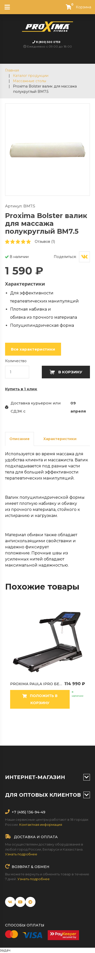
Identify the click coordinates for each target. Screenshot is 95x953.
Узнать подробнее (21, 854)
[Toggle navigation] (7, 7)
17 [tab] (62, 734)
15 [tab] (47, 734)
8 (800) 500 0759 (48, 42)
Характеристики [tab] (60, 439)
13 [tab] (32, 734)
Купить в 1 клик (21, 388)
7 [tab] (55, 727)
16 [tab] (55, 734)
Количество (16, 361)
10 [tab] (78, 727)
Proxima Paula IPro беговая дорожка (50, 684)
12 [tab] (24, 734)
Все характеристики (33, 349)
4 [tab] (32, 727)
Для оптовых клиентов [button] (47, 795)
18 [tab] (70, 734)
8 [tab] (62, 727)
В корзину (66, 372)
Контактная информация (40, 824)
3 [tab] (24, 727)
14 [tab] (40, 734)
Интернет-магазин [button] (47, 777)
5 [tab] (40, 727)
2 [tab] (17, 727)
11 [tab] (85, 727)
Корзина (76, 7)
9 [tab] (70, 727)
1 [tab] (9, 727)
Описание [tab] (19, 439)
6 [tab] (47, 727)
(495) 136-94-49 (30, 812)
